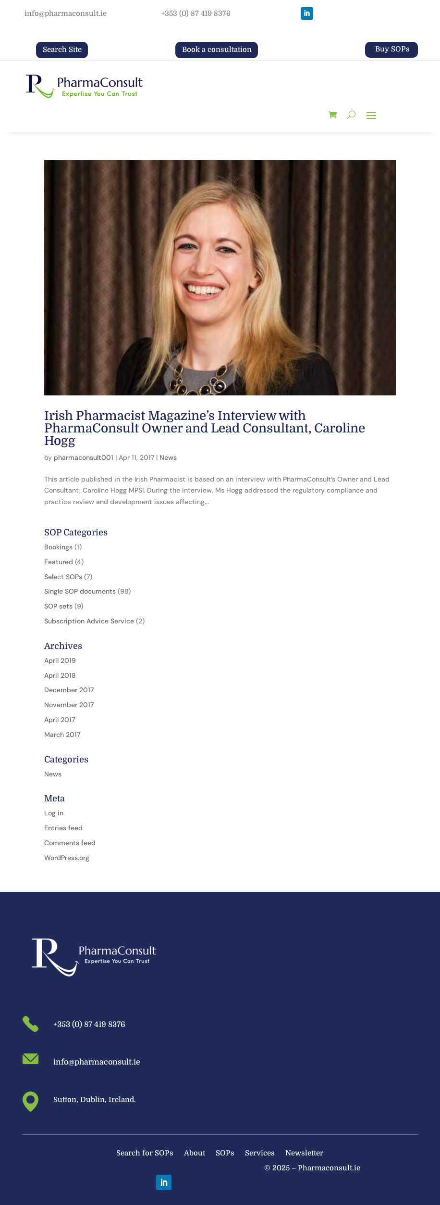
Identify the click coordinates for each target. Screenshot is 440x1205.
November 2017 (69, 704)
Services (260, 1153)
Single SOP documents (80, 591)
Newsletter (304, 1153)
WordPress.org (66, 857)
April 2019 (60, 660)
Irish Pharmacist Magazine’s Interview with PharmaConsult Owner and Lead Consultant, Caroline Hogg (204, 428)
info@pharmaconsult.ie (65, 13)
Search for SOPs (144, 1153)
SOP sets (58, 606)
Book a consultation (217, 49)
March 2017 (62, 734)
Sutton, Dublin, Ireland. (94, 1099)
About (194, 1153)
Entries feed (63, 828)
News (168, 457)
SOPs (225, 1153)
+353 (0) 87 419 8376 (196, 13)
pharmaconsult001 (83, 457)
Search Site (62, 49)
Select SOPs (63, 576)
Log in (53, 813)
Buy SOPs (392, 49)
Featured (58, 562)
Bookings (58, 547)
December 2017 (69, 689)
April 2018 (60, 675)
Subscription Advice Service (89, 621)
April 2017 (59, 719)
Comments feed (70, 842)
